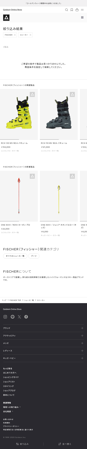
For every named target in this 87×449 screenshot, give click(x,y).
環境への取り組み (12, 407)
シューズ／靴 (29, 300)
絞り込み (22, 444)
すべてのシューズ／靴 (15, 257)
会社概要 (8, 411)
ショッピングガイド (11, 377)
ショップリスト (9, 381)
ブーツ (34, 257)
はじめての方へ (10, 372)
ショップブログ (9, 390)
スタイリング (8, 386)
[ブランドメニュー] (82, 18)
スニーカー (24, 35)
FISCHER (8, 35)
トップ (4, 300)
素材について (9, 395)
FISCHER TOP (15, 300)
